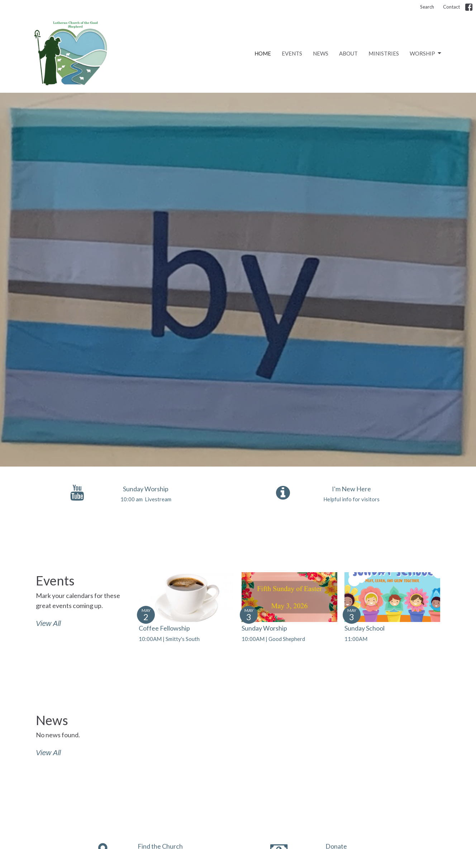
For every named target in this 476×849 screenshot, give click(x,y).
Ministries (383, 53)
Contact (451, 7)
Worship (426, 53)
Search (427, 7)
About (348, 53)
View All (48, 623)
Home (262, 53)
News (320, 53)
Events (292, 53)
